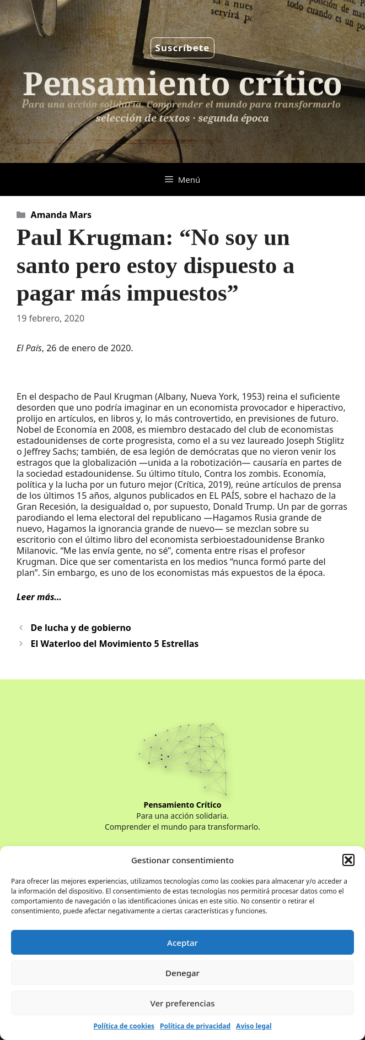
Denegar (182, 972)
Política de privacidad (195, 1026)
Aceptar (182, 942)
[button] (348, 859)
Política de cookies (123, 1026)
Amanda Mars (61, 215)
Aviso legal (253, 1026)
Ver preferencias (182, 1003)
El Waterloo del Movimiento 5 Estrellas (115, 644)
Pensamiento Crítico (183, 804)
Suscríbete (182, 47)
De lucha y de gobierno (81, 628)
